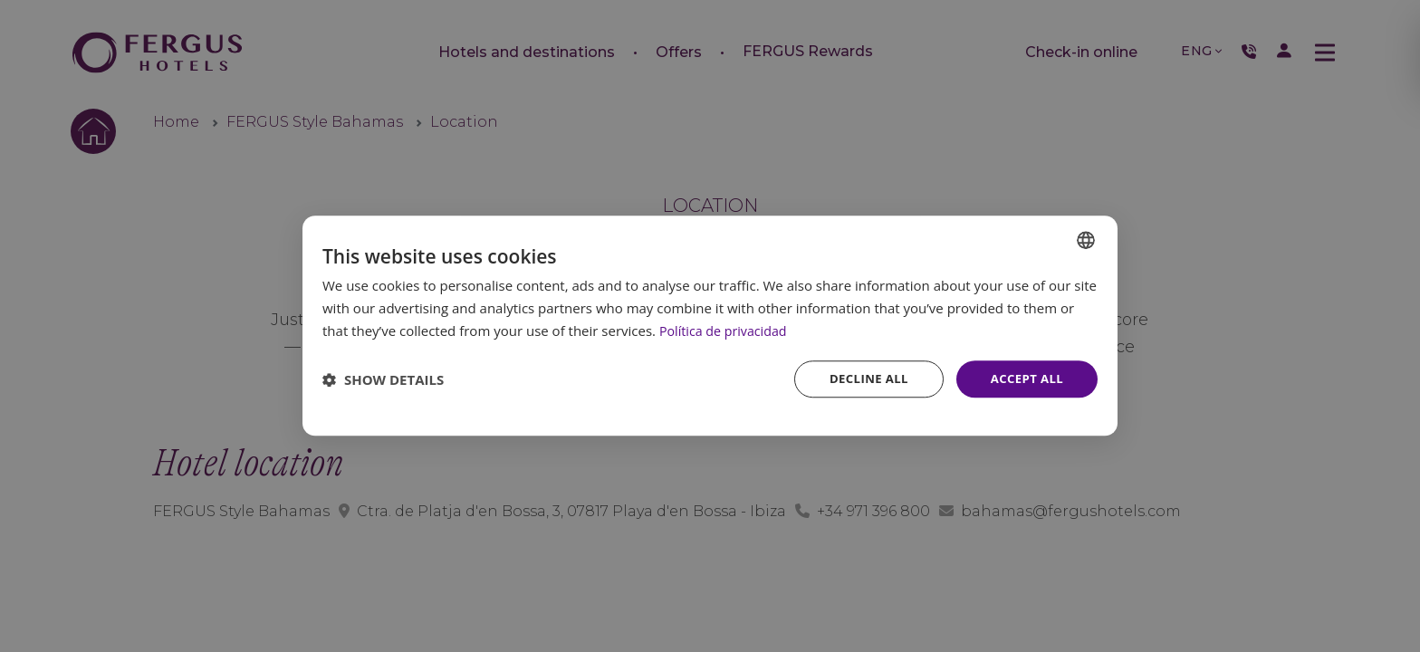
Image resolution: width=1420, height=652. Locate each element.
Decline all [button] (861, 378)
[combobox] (1086, 239)
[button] (383, 379)
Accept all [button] (1024, 378)
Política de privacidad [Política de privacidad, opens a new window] (726, 330)
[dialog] (710, 326)
